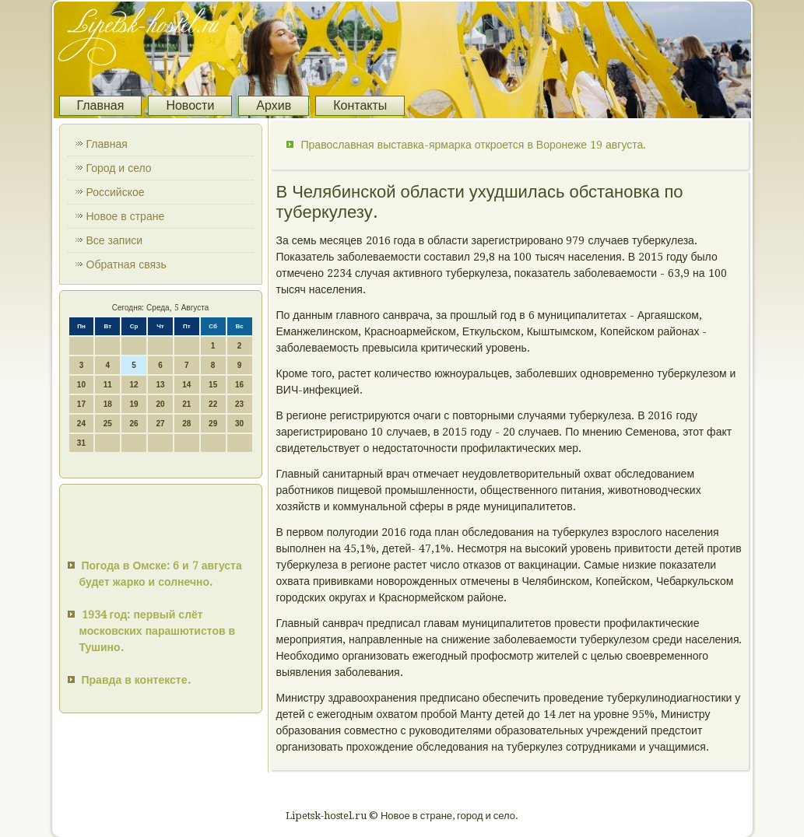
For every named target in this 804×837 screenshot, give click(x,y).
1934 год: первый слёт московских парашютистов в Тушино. (157, 630)
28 (186, 423)
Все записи (114, 240)
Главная (101, 105)
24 (81, 423)
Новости (190, 105)
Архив (273, 105)
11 (108, 384)
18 (108, 404)
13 (160, 384)
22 (213, 404)
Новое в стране (125, 216)
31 (81, 443)
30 (239, 423)
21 (186, 404)
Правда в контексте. (136, 680)
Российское (115, 192)
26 (134, 423)
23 (239, 404)
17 (81, 404)
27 (160, 423)
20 (160, 404)
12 (134, 384)
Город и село (119, 168)
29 (213, 423)
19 (134, 404)
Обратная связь (126, 264)
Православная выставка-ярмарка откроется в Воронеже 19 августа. (474, 144)
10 (81, 384)
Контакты (360, 105)
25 (108, 423)
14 (186, 384)
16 (239, 384)
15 (213, 384)
